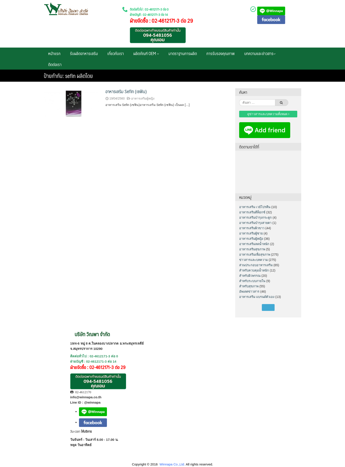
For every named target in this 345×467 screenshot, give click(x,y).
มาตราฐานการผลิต (183, 53)
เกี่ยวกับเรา (115, 53)
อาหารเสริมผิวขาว (251, 228)
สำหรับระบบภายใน (252, 281)
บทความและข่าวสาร (260, 53)
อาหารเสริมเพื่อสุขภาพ (254, 254)
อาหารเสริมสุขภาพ (252, 249)
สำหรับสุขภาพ (249, 286)
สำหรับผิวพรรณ (250, 275)
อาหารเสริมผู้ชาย (251, 233)
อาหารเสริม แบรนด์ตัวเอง (256, 297)
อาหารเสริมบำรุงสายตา (255, 223)
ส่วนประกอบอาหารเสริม (256, 265)
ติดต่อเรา (55, 64)
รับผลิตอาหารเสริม (84, 53)
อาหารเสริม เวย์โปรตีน (254, 207)
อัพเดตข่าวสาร (249, 291)
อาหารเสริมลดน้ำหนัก (254, 244)
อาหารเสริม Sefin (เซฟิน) (126, 91)
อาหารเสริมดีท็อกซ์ (252, 212)
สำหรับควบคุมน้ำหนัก (254, 270)
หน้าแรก (54, 53)
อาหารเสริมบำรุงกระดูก (255, 217)
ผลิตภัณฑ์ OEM (146, 53)
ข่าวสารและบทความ (253, 260)
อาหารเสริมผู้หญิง (142, 98)
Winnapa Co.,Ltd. (172, 464)
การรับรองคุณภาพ (220, 53)
